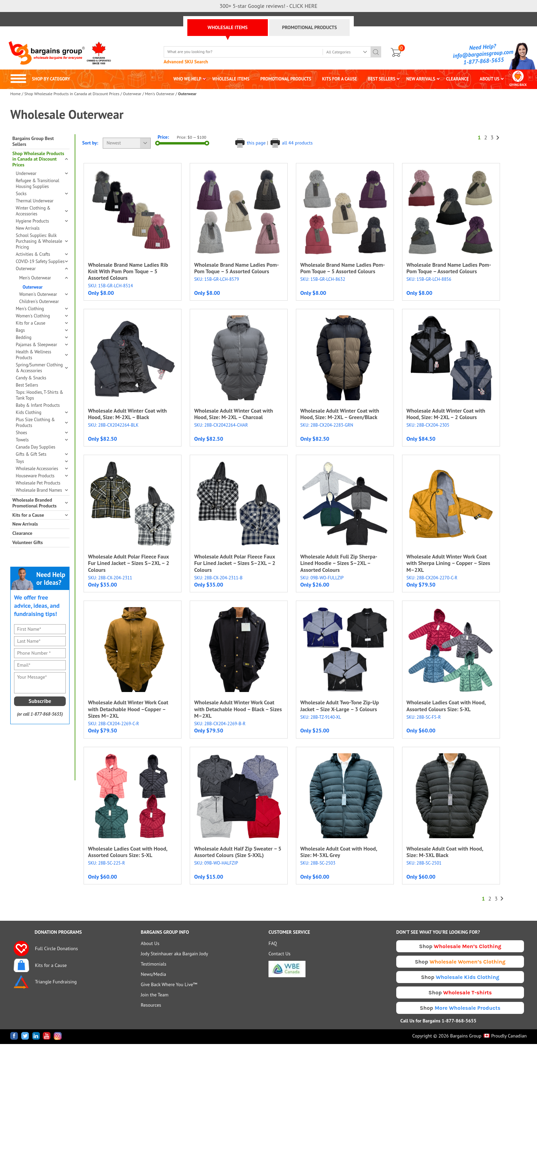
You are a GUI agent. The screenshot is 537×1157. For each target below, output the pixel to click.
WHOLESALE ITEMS (228, 27)
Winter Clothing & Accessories (41, 210)
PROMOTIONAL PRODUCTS (309, 27)
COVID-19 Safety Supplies (41, 261)
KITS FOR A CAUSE (339, 79)
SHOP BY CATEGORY (40, 79)
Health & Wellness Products (41, 354)
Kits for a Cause (41, 323)
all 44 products (291, 143)
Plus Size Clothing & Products (41, 422)
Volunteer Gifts (27, 542)
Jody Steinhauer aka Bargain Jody (174, 954)
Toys (41, 461)
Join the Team (154, 995)
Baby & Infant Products (38, 405)
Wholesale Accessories (41, 468)
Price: (163, 137)
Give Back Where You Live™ (169, 984)
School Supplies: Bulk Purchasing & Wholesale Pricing (41, 241)
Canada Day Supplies (35, 447)
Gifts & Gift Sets (41, 454)
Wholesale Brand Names (41, 490)
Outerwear (132, 93)
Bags (41, 330)
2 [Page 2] (485, 137)
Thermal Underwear (34, 201)
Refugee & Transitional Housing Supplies (37, 183)
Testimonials (153, 964)
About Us (150, 943)
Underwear (41, 173)
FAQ (272, 943)
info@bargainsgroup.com (483, 54)
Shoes (41, 432)
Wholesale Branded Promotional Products (39, 503)
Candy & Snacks (31, 378)
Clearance (22, 533)
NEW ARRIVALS (420, 79)
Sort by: (90, 143)
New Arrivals (27, 228)
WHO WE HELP (187, 79)
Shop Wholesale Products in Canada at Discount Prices (71, 93)
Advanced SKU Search (186, 62)
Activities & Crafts (41, 254)
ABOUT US (490, 79)
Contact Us (279, 954)
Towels (41, 439)
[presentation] (42, 752)
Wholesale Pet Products (38, 483)
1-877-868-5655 (483, 61)
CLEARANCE (457, 79)
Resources (151, 1005)
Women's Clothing (41, 315)
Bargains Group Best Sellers (33, 141)
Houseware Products (41, 475)
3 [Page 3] (492, 137)
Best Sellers (27, 385)
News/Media (153, 974)
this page (250, 143)
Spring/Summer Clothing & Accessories (41, 367)
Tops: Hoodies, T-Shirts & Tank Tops (39, 395)
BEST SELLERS (381, 79)
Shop (460, 946)
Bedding (41, 337)
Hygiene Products (41, 221)
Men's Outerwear (159, 93)
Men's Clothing (41, 308)
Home (15, 93)
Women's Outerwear (43, 294)
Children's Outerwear (39, 301)
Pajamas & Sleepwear (41, 344)
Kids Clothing (41, 412)
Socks (41, 193)
